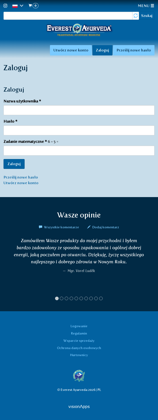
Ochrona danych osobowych (79, 348)
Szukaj (146, 15)
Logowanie (79, 326)
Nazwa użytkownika (22, 101)
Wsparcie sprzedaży (79, 340)
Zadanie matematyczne (25, 141)
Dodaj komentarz (103, 227)
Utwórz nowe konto (70, 50)
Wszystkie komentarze (59, 227)
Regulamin (79, 333)
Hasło (10, 121)
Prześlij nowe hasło (134, 50)
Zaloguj (104, 51)
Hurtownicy (79, 355)
